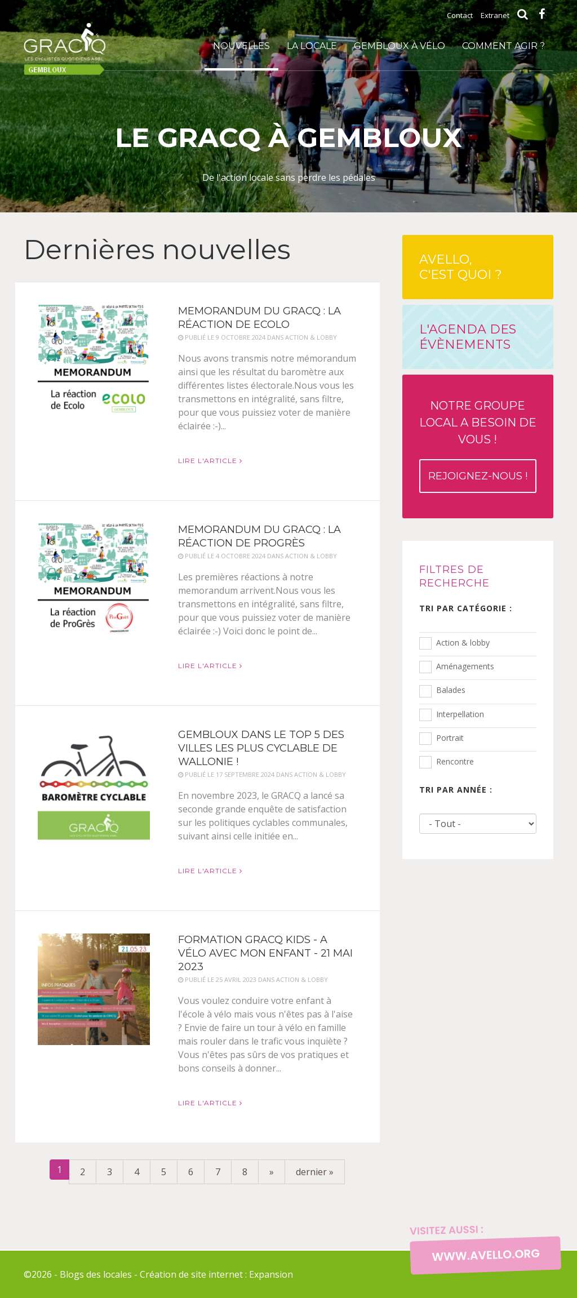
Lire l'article (210, 460)
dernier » (315, 1172)
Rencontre (455, 761)
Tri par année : (455, 789)
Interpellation (460, 714)
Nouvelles (241, 46)
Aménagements (465, 666)
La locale (312, 46)
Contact (460, 15)
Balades (450, 689)
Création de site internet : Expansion (216, 1274)
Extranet (495, 15)
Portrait (450, 737)
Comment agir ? (503, 46)
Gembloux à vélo (399, 46)
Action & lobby (463, 642)
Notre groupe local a (477, 446)
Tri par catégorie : (465, 608)
